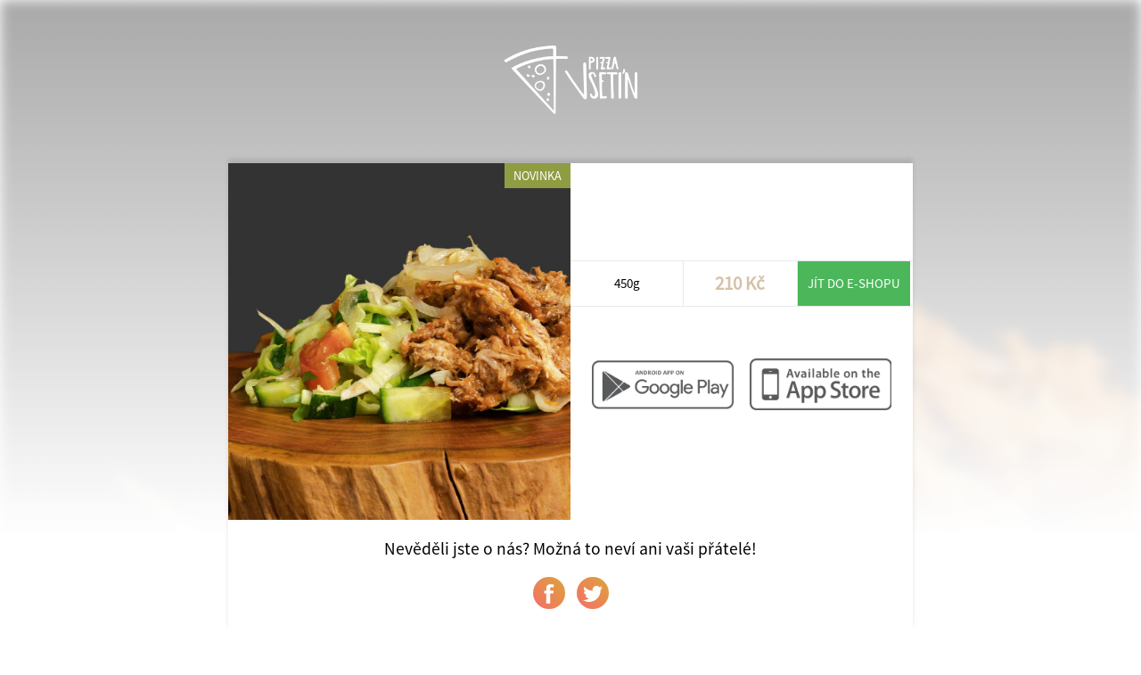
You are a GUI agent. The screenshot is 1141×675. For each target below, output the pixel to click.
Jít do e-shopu (854, 283)
